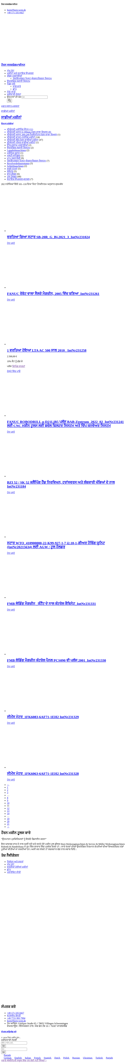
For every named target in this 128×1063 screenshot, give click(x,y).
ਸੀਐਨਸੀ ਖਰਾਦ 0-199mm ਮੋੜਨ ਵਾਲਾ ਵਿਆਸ (27, 132)
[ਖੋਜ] (9, 101)
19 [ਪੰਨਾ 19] (8, 819)
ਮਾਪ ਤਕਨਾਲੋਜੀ (13, 158)
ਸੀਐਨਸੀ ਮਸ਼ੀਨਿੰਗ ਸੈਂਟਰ (18, 129)
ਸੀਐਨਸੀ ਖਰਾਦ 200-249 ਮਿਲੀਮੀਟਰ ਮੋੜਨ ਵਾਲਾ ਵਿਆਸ (32, 134)
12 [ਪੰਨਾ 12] (8, 808)
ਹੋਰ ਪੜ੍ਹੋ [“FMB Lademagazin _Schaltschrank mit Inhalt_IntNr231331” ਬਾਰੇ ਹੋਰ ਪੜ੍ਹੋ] (11, 610)
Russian (75, 1058)
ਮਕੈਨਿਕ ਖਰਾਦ (13, 153)
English (17, 1058)
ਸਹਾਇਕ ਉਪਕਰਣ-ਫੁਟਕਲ (18, 179)
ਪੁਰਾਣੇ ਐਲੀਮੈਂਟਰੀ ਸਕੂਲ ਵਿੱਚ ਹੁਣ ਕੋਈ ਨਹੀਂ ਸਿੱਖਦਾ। (24, 1060)
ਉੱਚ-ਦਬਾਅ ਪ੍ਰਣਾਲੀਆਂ (17, 145)
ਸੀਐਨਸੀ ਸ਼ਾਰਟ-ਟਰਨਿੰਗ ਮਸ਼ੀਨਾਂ (21, 137)
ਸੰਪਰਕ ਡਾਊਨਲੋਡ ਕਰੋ (8, 1032)
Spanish (46, 1058)
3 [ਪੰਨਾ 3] (7, 792)
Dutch (56, 1058)
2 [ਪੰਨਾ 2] (7, 790)
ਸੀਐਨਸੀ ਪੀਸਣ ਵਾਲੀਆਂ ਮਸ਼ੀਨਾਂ (21, 142)
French (36, 1058)
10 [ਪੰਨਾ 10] (8, 803)
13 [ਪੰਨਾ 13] (8, 811)
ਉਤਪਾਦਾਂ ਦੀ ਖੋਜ (14, 97)
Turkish (98, 1058)
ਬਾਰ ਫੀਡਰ (11, 174)
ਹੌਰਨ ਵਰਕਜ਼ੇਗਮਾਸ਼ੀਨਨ (13, 64)
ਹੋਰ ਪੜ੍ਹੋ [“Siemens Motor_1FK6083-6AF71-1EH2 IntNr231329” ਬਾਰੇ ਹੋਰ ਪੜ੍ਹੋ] (11, 723)
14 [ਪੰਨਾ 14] (8, 813)
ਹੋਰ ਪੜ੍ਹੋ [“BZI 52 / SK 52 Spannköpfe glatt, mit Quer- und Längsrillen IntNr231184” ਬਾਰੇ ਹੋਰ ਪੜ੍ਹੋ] (11, 492)
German (6, 1058)
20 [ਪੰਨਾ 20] (8, 821)
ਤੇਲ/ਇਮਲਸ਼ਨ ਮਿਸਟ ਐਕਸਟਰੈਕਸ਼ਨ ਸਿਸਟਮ (26, 161)
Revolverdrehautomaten (18, 163)
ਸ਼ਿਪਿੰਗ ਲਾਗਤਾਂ (18, 366)
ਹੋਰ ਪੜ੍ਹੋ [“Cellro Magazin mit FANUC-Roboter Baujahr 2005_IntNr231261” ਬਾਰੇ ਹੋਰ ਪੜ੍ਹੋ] (11, 300)
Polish (65, 1058)
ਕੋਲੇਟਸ (10, 171)
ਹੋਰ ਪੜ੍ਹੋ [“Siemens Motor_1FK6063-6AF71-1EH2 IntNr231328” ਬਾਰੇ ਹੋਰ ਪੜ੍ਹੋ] (11, 780)
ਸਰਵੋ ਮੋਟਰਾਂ (12, 168)
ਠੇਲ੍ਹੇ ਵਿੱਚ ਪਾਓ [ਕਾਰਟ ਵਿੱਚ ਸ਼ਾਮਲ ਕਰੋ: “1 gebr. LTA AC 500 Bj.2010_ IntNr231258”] (13, 371)
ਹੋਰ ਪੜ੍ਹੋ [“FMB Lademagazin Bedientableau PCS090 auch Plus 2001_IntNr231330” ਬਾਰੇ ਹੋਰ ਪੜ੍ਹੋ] (11, 666)
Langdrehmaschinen (16, 150)
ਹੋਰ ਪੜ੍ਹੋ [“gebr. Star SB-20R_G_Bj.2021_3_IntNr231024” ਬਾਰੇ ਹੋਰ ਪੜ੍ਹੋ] (11, 243)
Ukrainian (86, 1058)
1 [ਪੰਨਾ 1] (7, 787)
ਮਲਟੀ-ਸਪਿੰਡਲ (13, 155)
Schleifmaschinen (15, 166)
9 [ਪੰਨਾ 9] (7, 800)
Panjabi (6, 1055)
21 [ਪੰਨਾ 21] (8, 824)
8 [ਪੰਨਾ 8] (7, 798)
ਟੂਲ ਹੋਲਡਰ (12, 176)
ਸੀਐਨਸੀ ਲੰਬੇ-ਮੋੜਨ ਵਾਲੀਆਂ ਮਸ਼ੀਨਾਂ (22, 140)
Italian (26, 1058)
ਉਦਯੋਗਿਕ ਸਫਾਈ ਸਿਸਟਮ (18, 147)
